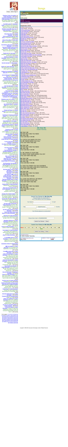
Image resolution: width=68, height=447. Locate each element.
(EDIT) (19, 12)
